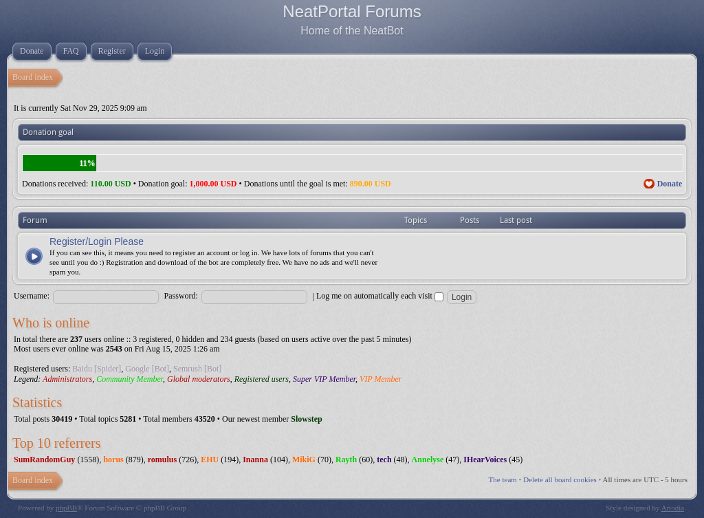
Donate (670, 183)
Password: (181, 296)
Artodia (673, 508)
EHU (210, 459)
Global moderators (198, 379)
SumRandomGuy (44, 459)
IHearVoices (485, 459)
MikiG (304, 459)
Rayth (346, 459)
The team (503, 479)
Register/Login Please (97, 241)
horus (113, 459)
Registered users (261, 379)
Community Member (129, 379)
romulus (162, 459)
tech (384, 459)
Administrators (67, 379)
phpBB (66, 508)
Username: (32, 296)
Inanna (255, 459)
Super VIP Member (324, 379)
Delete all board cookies (560, 479)
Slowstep (306, 419)
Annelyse (428, 459)
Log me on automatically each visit (379, 296)
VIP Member (381, 379)
